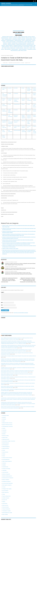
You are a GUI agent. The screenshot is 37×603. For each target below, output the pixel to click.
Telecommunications (14, 49)
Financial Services (28, 40)
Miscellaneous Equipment (18, 45)
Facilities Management (10, 40)
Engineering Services (8, 39)
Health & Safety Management (29, 41)
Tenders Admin (5, 62)
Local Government (5, 472)
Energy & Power (5, 437)
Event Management (5, 444)
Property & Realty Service (11, 47)
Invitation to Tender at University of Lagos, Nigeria (10, 248)
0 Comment (22, 62)
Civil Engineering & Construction (4, 94)
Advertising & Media (5, 36)
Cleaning (10, 37)
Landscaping (29, 42)
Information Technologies (22, 42)
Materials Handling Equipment (21, 44)
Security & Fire (26, 47)
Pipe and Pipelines (27, 46)
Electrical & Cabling (29, 37)
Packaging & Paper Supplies (18, 46)
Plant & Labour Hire (5, 492)
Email (2, 305)
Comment (2, 292)
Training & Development (23, 49)
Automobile (15, 36)
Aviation (19, 36)
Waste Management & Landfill (15, 50)
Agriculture (11, 36)
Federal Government (17, 40)
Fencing (23, 40)
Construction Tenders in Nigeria (7, 55)
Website (2, 307)
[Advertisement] (11, 18)
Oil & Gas (11, 46)
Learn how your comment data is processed (21, 312)
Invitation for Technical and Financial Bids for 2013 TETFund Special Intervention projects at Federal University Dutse (9, 279)
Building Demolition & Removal (29, 89)
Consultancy (19, 37)
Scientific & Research (19, 47)
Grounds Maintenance (20, 41)
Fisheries (33, 40)
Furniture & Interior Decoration (11, 41)
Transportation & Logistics (31, 49)
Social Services (4, 503)
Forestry (3, 41)
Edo (13, 62)
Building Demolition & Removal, (26, 36)
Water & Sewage (23, 50)
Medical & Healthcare (9, 45)
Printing (5, 47)
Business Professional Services (7, 424)
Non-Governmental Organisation (27, 45)
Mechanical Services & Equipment (29, 116)
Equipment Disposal (29, 39)
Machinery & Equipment (11, 44)
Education (23, 37)
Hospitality (9, 42)
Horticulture (5, 42)
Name (2, 302)
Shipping (31, 47)
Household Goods (15, 42)
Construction (15, 37)
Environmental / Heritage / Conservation (18, 39)
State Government (8, 49)
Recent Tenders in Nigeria (6, 335)
